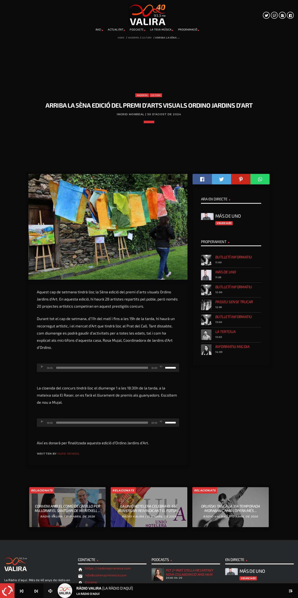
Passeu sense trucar (234, 429)
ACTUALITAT (115, 29)
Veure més (224, 350)
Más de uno (225, 399)
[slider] (102, 495)
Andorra (133, 37)
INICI (98, 29)
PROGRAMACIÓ (187, 29)
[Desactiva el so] (161, 494)
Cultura (147, 37)
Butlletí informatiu (233, 384)
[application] (108, 495)
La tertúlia (225, 458)
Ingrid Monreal (68, 580)
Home (121, 37)
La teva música (160, 29)
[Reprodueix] (42, 494)
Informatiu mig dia (232, 473)
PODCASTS (136, 29)
